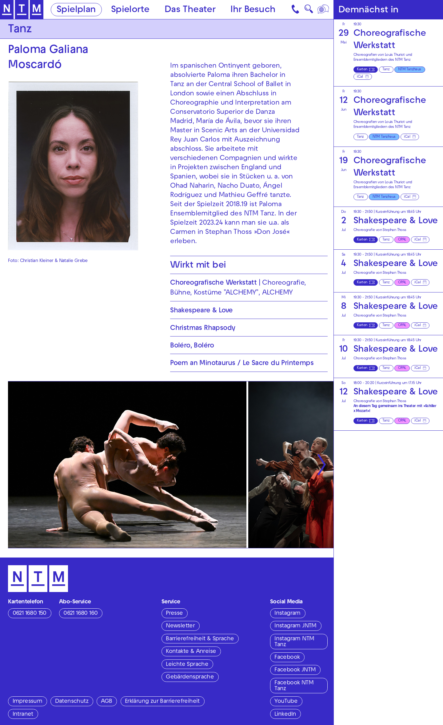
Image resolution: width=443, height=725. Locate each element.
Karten (362, 69)
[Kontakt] (296, 9)
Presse (174, 613)
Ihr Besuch (252, 10)
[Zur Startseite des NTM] (22, 9)
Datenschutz (71, 701)
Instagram (287, 613)
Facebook (287, 657)
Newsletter (180, 626)
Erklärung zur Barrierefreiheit (162, 701)
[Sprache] (323, 9)
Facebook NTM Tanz (293, 686)
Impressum (27, 701)
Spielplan (76, 10)
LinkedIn (285, 714)
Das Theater (190, 10)
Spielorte (130, 10)
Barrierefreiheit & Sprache (200, 639)
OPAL (402, 240)
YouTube (285, 701)
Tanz (385, 69)
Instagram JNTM (295, 626)
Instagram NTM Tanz (294, 642)
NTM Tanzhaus (409, 69)
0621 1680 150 (29, 613)
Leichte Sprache (187, 664)
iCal (360, 77)
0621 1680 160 (80, 613)
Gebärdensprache (190, 677)
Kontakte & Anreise (191, 652)
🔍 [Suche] (309, 10)
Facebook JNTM (295, 670)
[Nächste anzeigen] (321, 464)
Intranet (23, 714)
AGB (106, 701)
